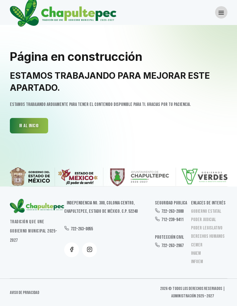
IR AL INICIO (29, 126)
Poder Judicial (203, 220)
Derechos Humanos (208, 236)
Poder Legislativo (206, 228)
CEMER (196, 245)
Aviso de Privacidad (24, 292)
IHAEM (196, 253)
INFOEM (197, 262)
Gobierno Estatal (206, 211)
